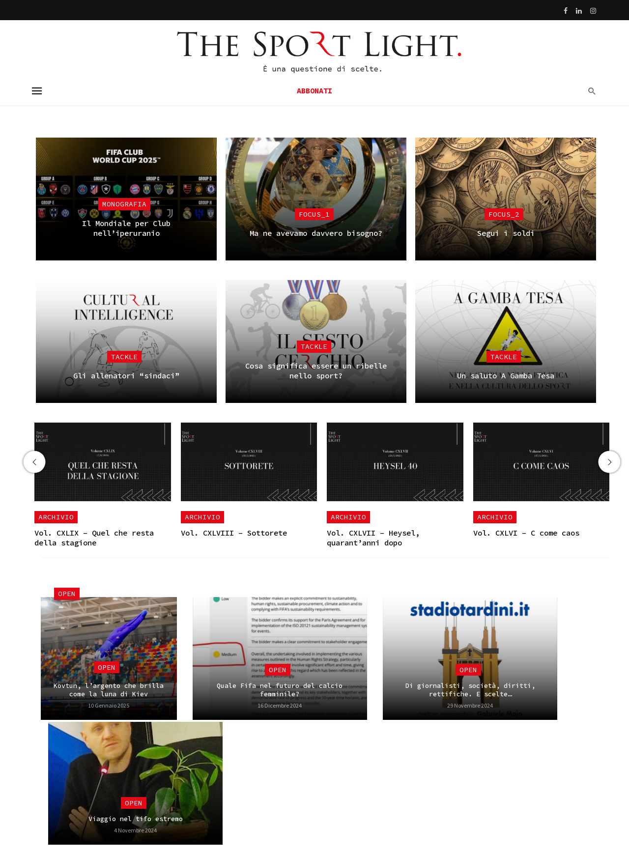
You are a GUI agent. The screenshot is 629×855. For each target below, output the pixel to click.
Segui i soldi (506, 233)
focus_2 (503, 214)
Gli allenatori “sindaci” (126, 375)
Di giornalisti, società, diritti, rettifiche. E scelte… (470, 690)
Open (67, 593)
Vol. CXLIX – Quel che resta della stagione (94, 537)
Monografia (124, 204)
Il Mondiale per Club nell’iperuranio (126, 228)
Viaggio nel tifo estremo (135, 819)
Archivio (56, 517)
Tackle (124, 356)
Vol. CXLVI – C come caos (526, 533)
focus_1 (314, 214)
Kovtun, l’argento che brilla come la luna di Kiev (109, 690)
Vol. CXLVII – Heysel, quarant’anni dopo (373, 537)
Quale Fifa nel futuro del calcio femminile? (280, 690)
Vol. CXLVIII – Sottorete (234, 533)
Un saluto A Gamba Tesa (505, 375)
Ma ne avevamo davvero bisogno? (316, 233)
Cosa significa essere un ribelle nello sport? (316, 370)
